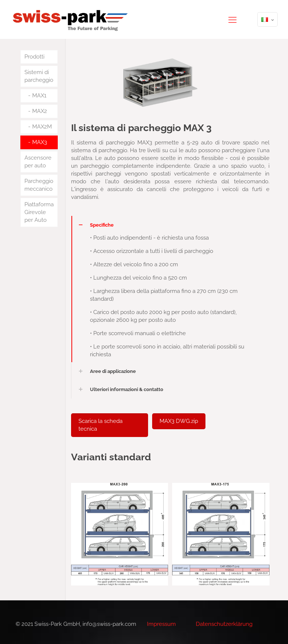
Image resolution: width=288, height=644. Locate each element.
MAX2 (39, 111)
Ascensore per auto (37, 161)
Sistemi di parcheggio (38, 76)
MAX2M (42, 126)
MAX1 (39, 95)
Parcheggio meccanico (38, 185)
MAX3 (39, 142)
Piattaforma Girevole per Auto (39, 212)
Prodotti (34, 56)
